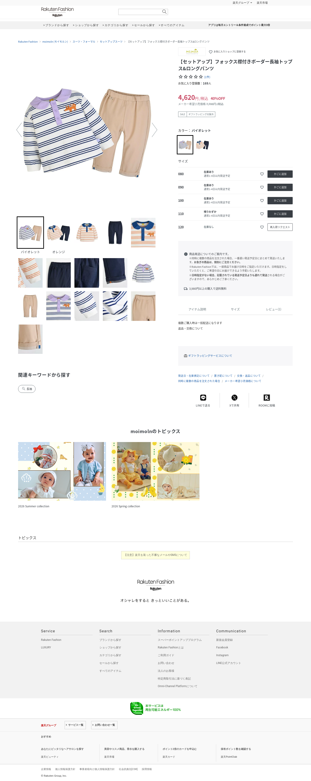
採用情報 (147, 769)
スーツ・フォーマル (84, 42)
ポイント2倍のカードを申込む (180, 749)
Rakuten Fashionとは (171, 647)
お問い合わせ (166, 663)
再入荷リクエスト (280, 227)
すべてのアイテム (110, 670)
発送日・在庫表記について (194, 376)
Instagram (222, 655)
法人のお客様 (166, 670)
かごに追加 (280, 174)
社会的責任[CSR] (128, 769)
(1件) (207, 77)
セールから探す (109, 663)
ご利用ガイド (166, 655)
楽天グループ (241, 2)
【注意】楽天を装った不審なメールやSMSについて (155, 555)
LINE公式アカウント (228, 663)
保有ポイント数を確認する (236, 749)
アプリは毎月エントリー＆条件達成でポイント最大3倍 (239, 25)
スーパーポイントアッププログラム (180, 640)
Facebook (222, 647)
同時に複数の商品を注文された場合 (199, 381)
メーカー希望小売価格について (243, 381)
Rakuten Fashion (76, 12)
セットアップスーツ (111, 42)
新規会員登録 (224, 640)
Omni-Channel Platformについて (177, 686)
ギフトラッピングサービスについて (210, 356)
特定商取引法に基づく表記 (174, 678)
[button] (19, 130)
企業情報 (46, 769)
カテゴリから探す (110, 655)
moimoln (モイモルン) (55, 42)
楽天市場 (262, 2)
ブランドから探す (110, 640)
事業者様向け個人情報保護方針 (97, 769)
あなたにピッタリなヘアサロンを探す (62, 749)
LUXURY (46, 647)
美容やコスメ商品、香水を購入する (124, 749)
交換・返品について (249, 376)
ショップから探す (110, 647)
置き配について (223, 376)
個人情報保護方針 (65, 769)
